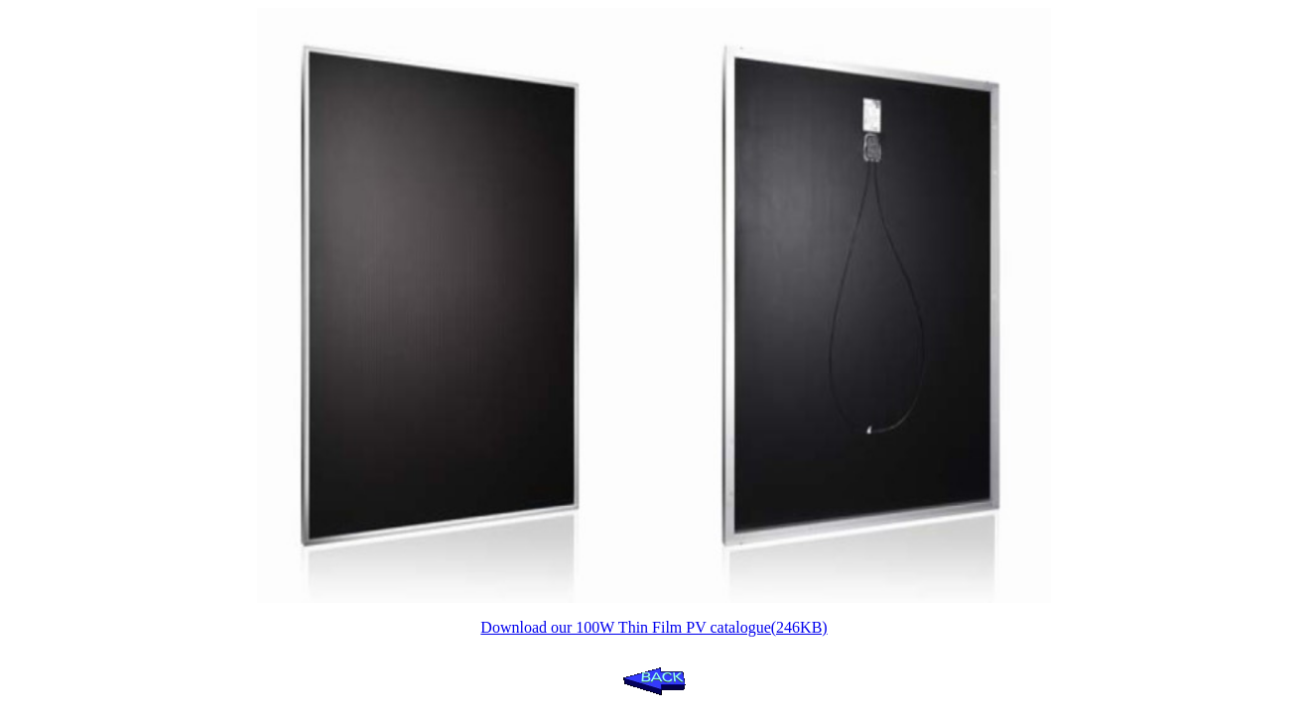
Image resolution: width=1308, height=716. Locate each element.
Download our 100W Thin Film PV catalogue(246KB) (653, 627)
